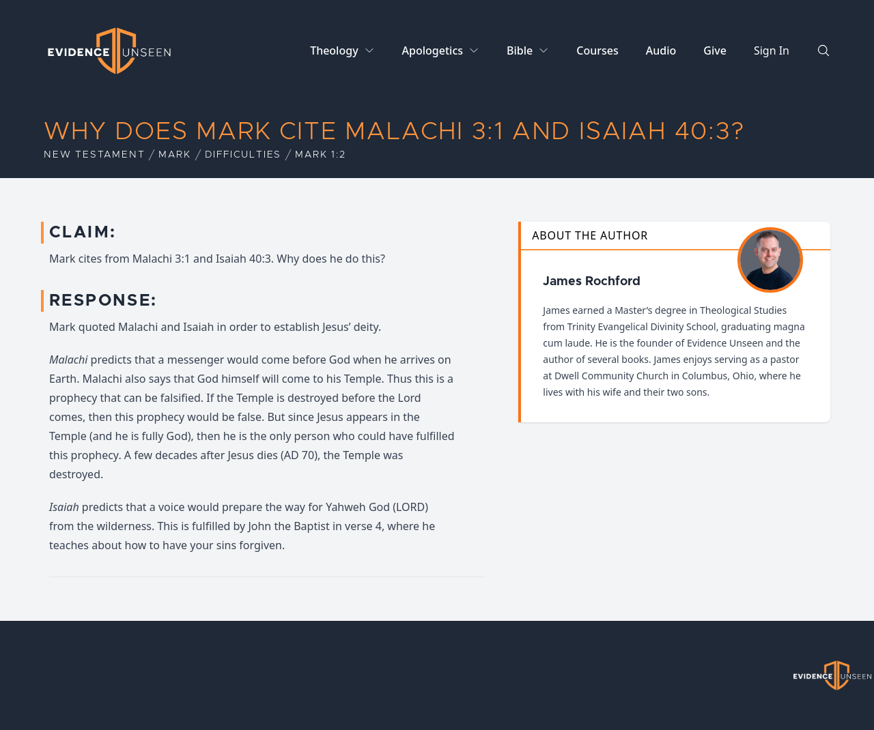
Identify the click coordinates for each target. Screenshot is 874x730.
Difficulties (243, 155)
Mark (174, 155)
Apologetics (432, 50)
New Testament (94, 155)
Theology (334, 50)
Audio (661, 50)
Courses (597, 50)
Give (715, 50)
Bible (520, 50)
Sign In (771, 50)
